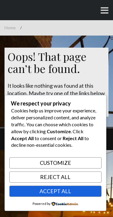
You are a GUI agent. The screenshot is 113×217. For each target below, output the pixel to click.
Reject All (55, 177)
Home (10, 27)
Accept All (55, 191)
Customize (55, 162)
